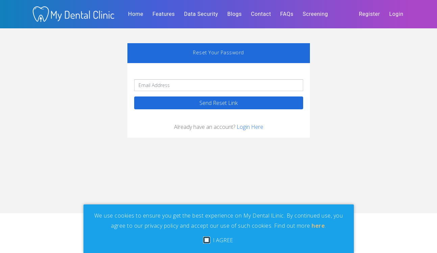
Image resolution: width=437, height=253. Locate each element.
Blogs (234, 14)
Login (396, 14)
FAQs (286, 14)
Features (163, 14)
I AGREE (218, 240)
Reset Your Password (218, 52)
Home (137, 13)
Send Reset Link (218, 103)
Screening (315, 14)
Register (369, 14)
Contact (261, 14)
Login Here (250, 127)
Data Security (201, 14)
